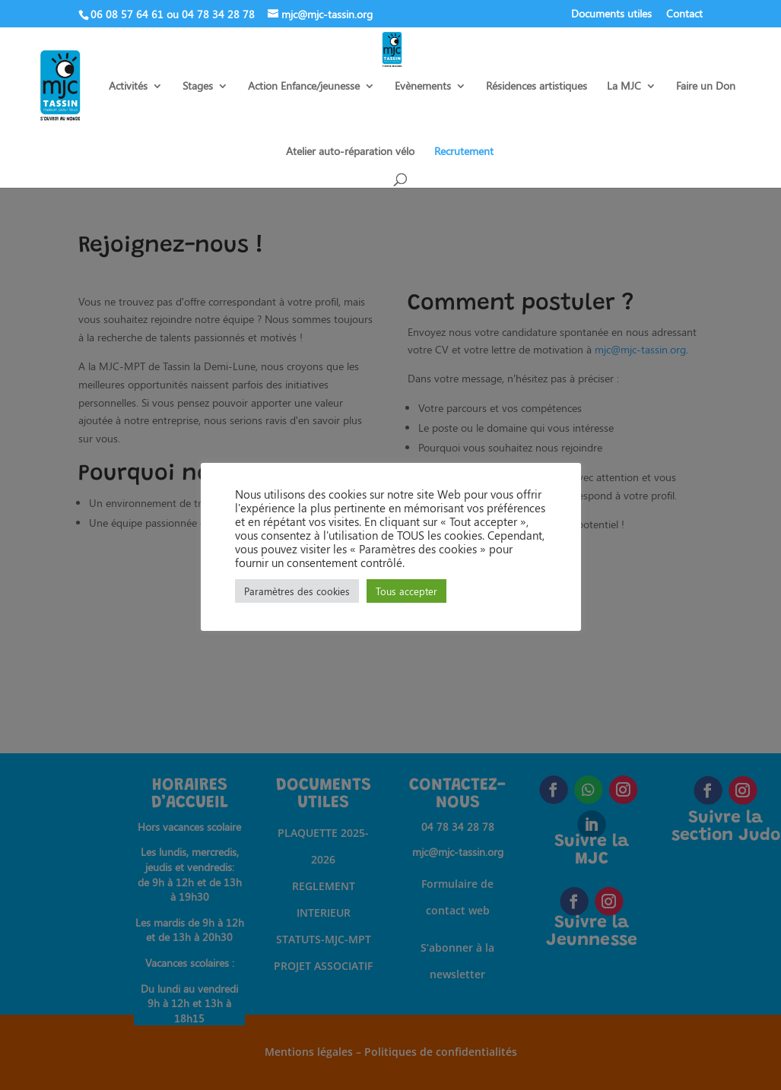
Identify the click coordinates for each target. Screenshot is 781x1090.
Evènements (423, 87)
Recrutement (464, 152)
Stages (198, 87)
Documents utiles (611, 14)
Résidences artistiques (536, 87)
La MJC (624, 87)
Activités (128, 87)
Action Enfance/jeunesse (304, 87)
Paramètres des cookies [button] (297, 591)
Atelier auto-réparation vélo (350, 152)
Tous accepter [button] (406, 591)
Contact (684, 14)
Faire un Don (705, 87)
